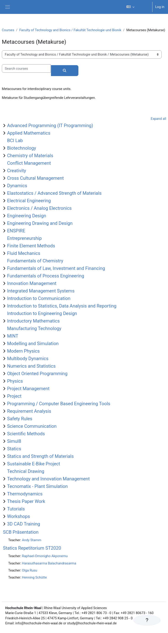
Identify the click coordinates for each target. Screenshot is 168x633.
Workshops (18, 516)
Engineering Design (26, 215)
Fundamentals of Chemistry (35, 261)
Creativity (16, 170)
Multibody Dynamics (27, 358)
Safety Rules (19, 418)
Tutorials (16, 509)
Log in (159, 7)
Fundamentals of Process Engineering (45, 276)
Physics (15, 381)
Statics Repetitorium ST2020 (32, 548)
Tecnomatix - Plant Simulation (37, 486)
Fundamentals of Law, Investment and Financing (56, 268)
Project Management (28, 388)
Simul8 (14, 441)
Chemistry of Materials (30, 155)
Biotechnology (21, 148)
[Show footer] (147, 620)
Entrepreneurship (24, 238)
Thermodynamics (25, 494)
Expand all (158, 119)
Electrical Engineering (29, 200)
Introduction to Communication (38, 298)
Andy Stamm (31, 540)
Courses (8, 30)
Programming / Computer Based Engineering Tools (58, 403)
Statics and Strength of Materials (40, 456)
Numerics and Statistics (31, 366)
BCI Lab (15, 140)
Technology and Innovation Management (48, 479)
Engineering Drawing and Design (40, 223)
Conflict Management (29, 163)
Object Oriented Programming (37, 373)
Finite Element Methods (31, 246)
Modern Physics (23, 351)
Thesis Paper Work (26, 501)
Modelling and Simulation (33, 343)
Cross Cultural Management (35, 178)
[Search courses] (26, 68)
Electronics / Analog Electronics (39, 208)
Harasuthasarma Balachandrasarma (49, 563)
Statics (14, 448)
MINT (12, 336)
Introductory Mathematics (33, 321)
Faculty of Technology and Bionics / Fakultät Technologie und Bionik (70, 30)
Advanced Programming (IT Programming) (50, 125)
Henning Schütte (34, 577)
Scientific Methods (26, 433)
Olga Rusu (29, 570)
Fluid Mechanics (23, 253)
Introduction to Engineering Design (42, 313)
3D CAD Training (23, 524)
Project (14, 396)
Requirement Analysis (29, 411)
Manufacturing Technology (34, 328)
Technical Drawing (25, 471)
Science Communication (32, 426)
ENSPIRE (16, 230)
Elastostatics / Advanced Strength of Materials (54, 193)
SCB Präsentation (20, 532)
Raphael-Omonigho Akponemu (45, 556)
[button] (137, 7)
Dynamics (17, 185)
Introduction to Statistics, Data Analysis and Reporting (61, 306)
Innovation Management (31, 283)
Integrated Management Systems (41, 291)
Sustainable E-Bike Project (33, 463)
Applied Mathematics (28, 133)
